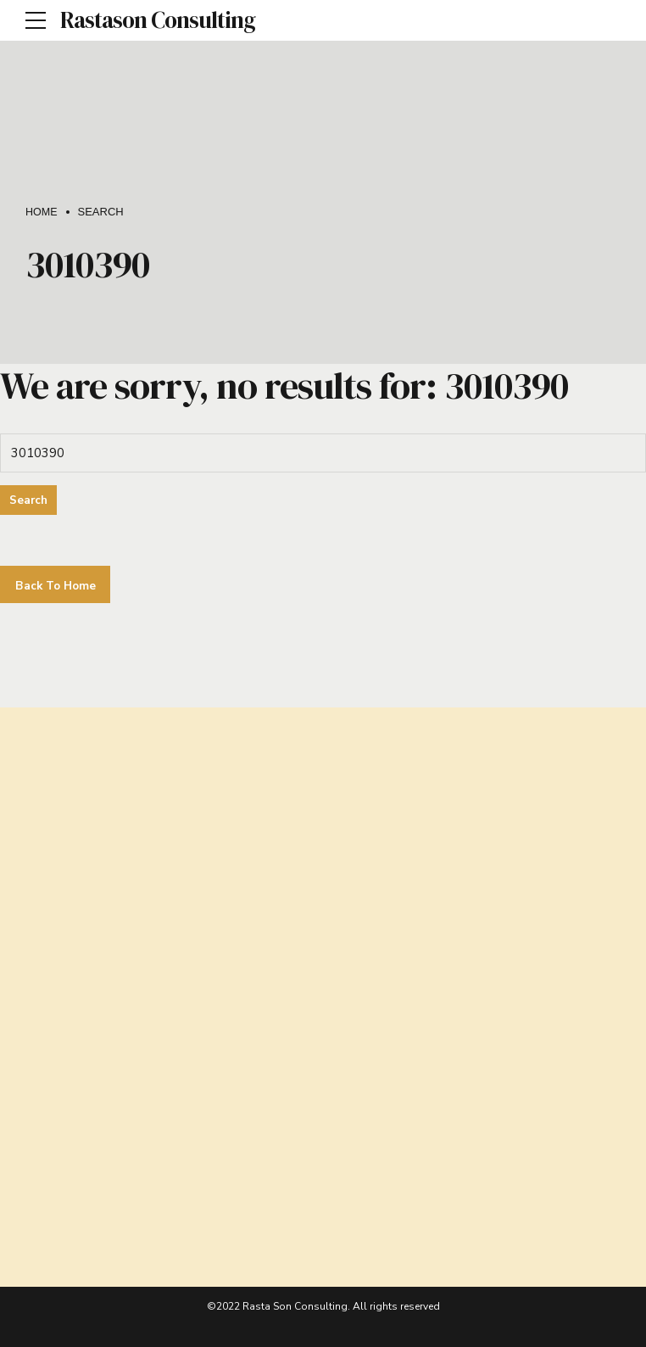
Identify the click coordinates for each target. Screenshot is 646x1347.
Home (41, 211)
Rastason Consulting (157, 20)
